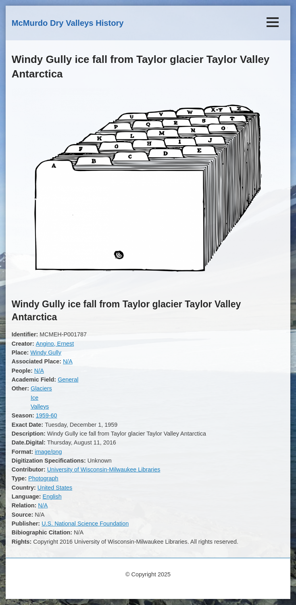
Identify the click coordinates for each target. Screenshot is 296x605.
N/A (68, 361)
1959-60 (46, 415)
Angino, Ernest (55, 343)
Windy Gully (45, 352)
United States (55, 487)
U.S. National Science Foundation (85, 523)
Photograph (43, 478)
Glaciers (41, 388)
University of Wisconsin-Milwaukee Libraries (104, 469)
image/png (48, 452)
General (68, 379)
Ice (34, 397)
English (52, 496)
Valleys (40, 406)
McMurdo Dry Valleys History (68, 23)
